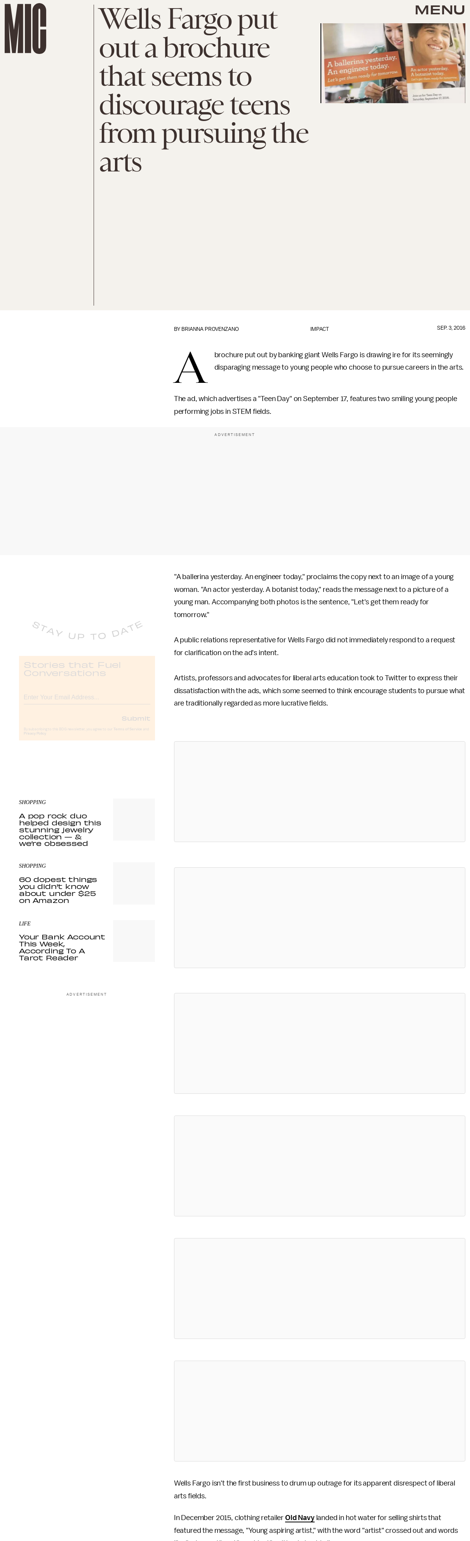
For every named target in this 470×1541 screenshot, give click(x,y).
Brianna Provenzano (210, 329)
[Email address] (87, 702)
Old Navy (300, 1518)
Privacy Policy (35, 740)
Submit (136, 724)
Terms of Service (127, 735)
